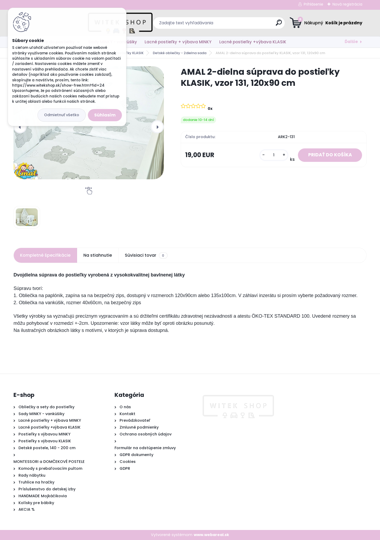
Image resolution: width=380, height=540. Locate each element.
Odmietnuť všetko (61, 115)
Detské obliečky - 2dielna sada (179, 52)
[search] (242, 25)
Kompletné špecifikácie (45, 255)
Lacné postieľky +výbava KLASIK (252, 42)
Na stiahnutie (97, 255)
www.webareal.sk (211, 534)
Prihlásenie (313, 4)
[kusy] (273, 155)
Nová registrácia (347, 4)
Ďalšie (351, 41)
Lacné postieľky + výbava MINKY (178, 42)
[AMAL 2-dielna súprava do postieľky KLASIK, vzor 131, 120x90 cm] (26, 217)
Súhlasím (105, 115)
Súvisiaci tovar (146, 255)
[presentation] (20, 126)
